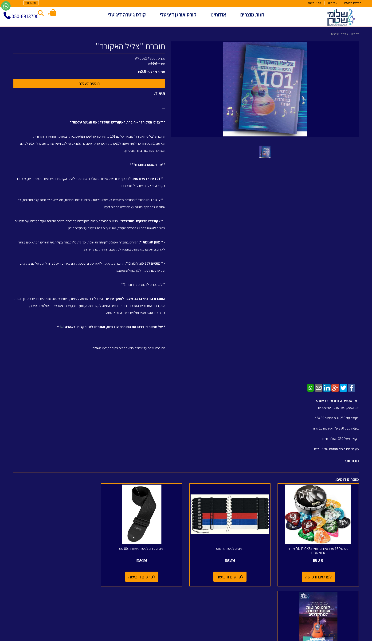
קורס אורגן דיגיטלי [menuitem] (178, 14)
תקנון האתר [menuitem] (314, 3)
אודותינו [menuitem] (332, 3)
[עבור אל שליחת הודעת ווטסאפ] (6, 6)
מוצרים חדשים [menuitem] (352, 3)
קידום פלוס (180, 638)
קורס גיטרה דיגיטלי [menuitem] (127, 14)
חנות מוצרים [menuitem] (252, 14)
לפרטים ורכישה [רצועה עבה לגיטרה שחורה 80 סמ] (142, 577)
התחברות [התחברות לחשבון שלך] (31, 2)
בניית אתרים (167, 638)
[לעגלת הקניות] (52, 13)
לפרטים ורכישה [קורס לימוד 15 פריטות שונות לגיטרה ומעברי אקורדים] (53, 577)
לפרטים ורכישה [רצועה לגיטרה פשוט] (230, 577)
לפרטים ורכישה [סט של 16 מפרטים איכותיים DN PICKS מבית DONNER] (318, 577)
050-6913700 (25, 16)
